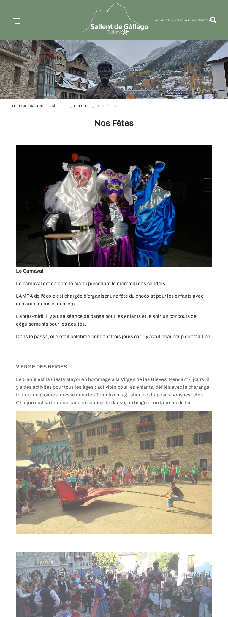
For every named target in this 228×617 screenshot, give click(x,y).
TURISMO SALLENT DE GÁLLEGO (39, 106)
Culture (82, 106)
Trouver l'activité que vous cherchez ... (181, 23)
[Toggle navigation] (15, 20)
